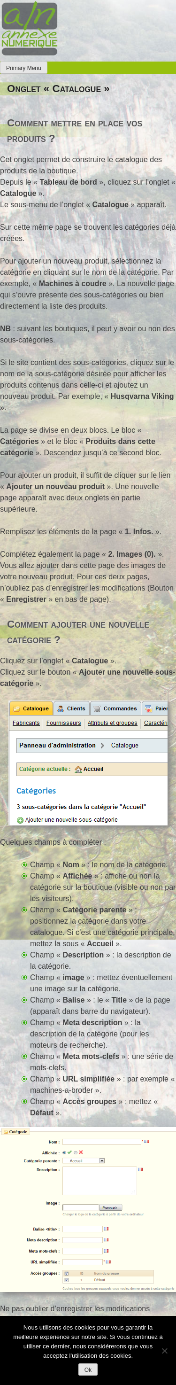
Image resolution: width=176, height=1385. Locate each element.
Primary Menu (23, 68)
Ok (88, 1370)
